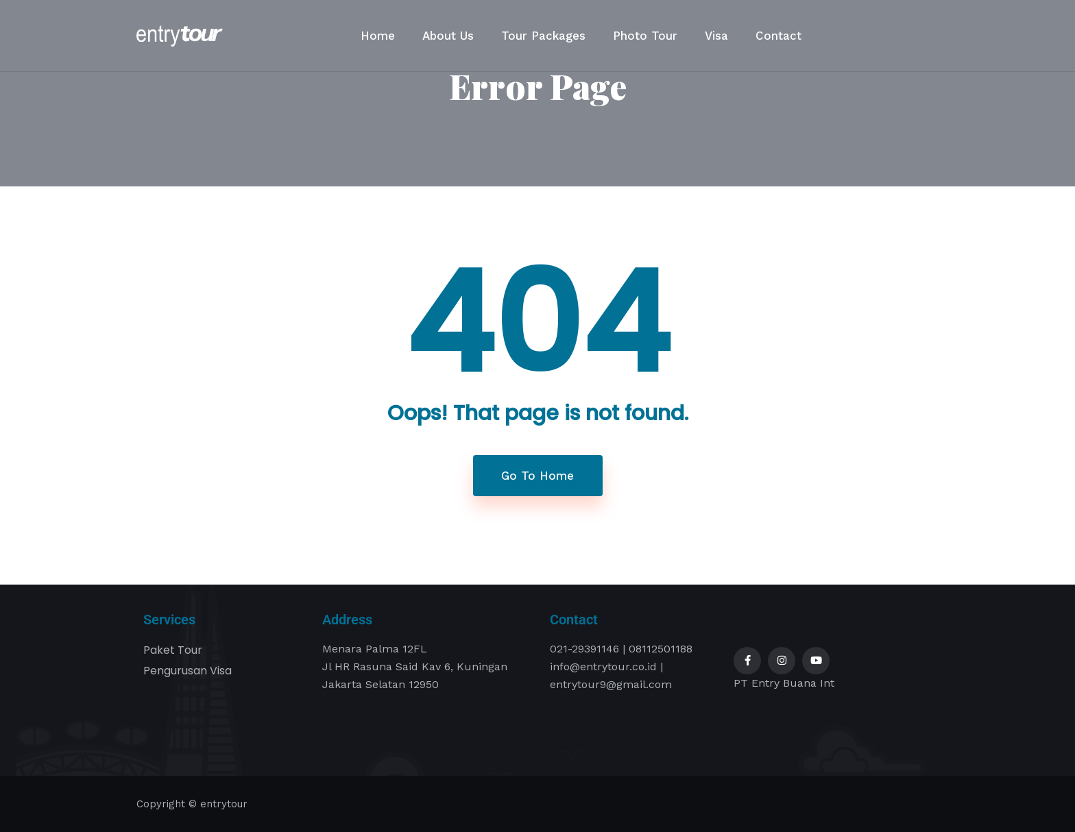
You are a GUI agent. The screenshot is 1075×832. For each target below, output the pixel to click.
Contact (778, 35)
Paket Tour (172, 650)
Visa (716, 35)
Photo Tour (645, 35)
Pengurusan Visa (187, 670)
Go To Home (537, 475)
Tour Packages (543, 35)
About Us (448, 35)
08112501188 (660, 648)
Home (378, 35)
